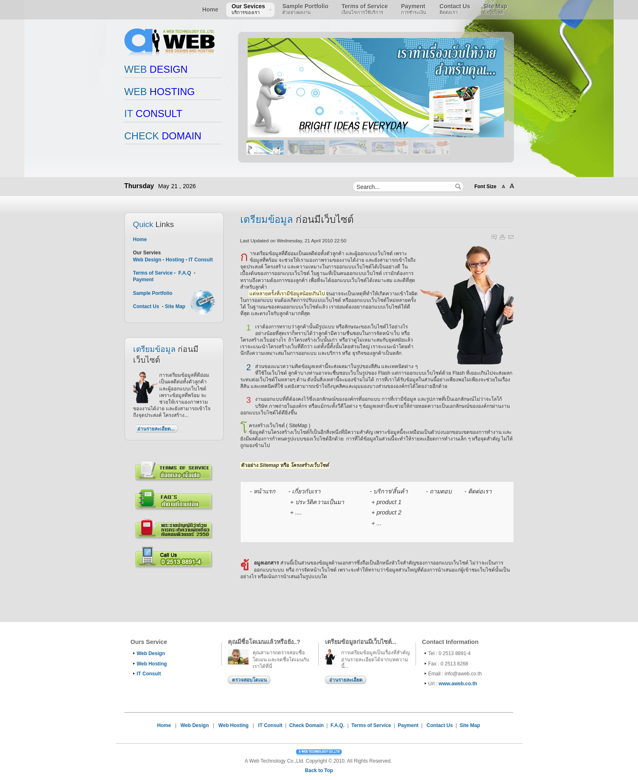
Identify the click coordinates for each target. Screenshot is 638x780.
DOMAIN (163, 135)
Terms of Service (153, 273)
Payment (143, 279)
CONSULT (153, 113)
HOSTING (159, 91)
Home (140, 239)
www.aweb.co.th (458, 684)
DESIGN (156, 69)
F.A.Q (184, 273)
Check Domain (306, 725)
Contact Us (146, 306)
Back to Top (319, 770)
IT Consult (201, 260)
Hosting (175, 260)
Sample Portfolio (152, 293)
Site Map (175, 306)
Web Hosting (152, 664)
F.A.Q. (337, 725)
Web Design (147, 260)
